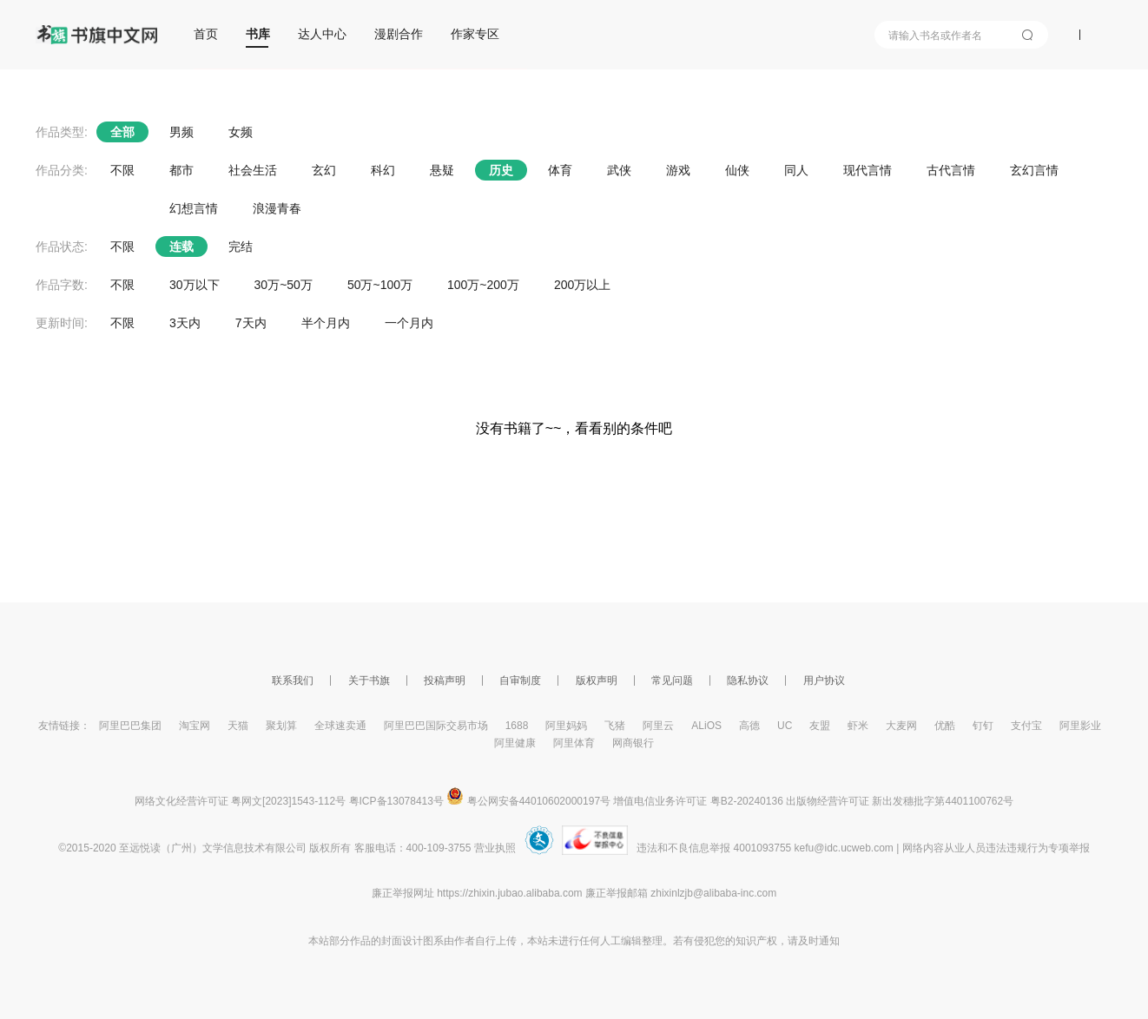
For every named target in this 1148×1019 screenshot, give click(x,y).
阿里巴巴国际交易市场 (436, 726)
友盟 (819, 726)
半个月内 (325, 323)
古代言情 (951, 170)
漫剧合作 (398, 34)
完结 (240, 246)
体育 (560, 170)
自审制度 (520, 680)
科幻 (383, 170)
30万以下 (194, 285)
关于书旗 (369, 680)
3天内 (185, 323)
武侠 (619, 170)
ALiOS (706, 726)
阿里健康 (515, 743)
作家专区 (475, 34)
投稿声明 (444, 680)
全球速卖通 (340, 726)
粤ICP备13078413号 (396, 801)
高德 (749, 726)
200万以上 (582, 285)
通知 (829, 941)
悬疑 (442, 170)
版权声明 (596, 680)
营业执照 (495, 848)
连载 (181, 246)
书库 (258, 34)
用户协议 (824, 680)
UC (784, 726)
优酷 (944, 726)
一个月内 (409, 323)
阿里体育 (574, 743)
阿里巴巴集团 (130, 726)
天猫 (238, 726)
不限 (122, 170)
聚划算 (281, 726)
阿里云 (658, 726)
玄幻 (324, 170)
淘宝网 (194, 726)
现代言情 (867, 170)
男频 (181, 132)
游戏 (678, 170)
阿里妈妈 (566, 726)
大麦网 (901, 726)
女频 (240, 132)
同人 (796, 170)
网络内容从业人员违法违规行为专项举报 (996, 848)
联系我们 (292, 680)
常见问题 (672, 680)
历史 (501, 170)
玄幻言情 (1034, 170)
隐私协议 (748, 680)
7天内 (251, 323)
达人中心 (322, 34)
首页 (206, 34)
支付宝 (1026, 726)
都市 (181, 170)
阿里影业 (1080, 726)
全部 (122, 132)
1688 (517, 726)
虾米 (858, 726)
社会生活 (252, 170)
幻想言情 (193, 208)
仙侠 (737, 170)
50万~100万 (379, 285)
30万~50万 (283, 285)
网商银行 (633, 743)
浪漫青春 (277, 208)
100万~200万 (483, 285)
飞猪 (614, 726)
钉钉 (983, 726)
